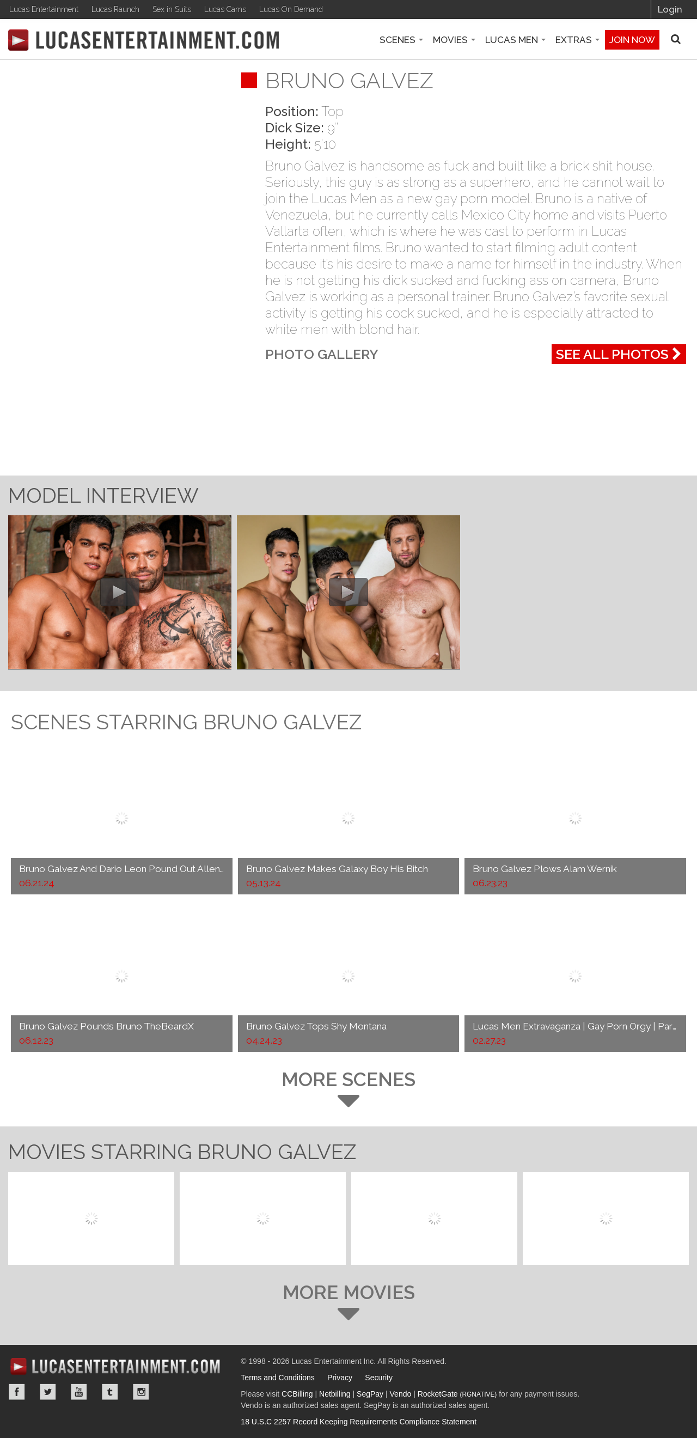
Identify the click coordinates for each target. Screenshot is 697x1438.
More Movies (348, 1302)
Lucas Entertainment (43, 9)
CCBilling (297, 1394)
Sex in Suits (171, 9)
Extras (577, 39)
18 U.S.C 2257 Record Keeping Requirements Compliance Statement (358, 1421)
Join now (632, 39)
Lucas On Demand (291, 9)
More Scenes (348, 1089)
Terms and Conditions (277, 1377)
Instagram (141, 1391)
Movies (454, 39)
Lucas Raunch (115, 9)
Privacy (339, 1377)
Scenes (401, 39)
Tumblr (110, 1391)
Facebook (17, 1391)
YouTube (79, 1391)
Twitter (48, 1391)
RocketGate (457, 1394)
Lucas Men (515, 39)
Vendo (401, 1394)
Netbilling (335, 1394)
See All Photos (619, 354)
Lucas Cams (225, 9)
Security (379, 1377)
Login (670, 9)
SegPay (370, 1394)
